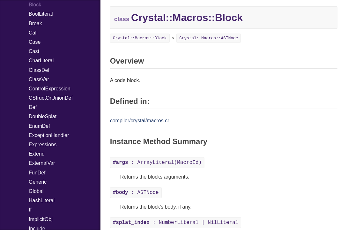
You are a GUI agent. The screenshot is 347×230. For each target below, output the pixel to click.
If (30, 209)
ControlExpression (49, 88)
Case (35, 42)
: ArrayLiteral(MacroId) (157, 162)
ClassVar (39, 79)
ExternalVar (42, 163)
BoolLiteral (41, 14)
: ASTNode (136, 192)
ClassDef (39, 70)
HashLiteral (42, 200)
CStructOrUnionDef (51, 98)
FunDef (37, 172)
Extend (37, 154)
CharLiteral (41, 60)
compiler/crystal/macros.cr (139, 120)
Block (35, 4)
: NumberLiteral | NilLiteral (176, 223)
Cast (34, 51)
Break (35, 23)
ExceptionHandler (49, 135)
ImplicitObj (41, 219)
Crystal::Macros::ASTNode (208, 38)
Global (36, 191)
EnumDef (39, 126)
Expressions (42, 144)
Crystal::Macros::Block (140, 38)
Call (33, 32)
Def (33, 107)
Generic (38, 182)
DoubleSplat (42, 116)
